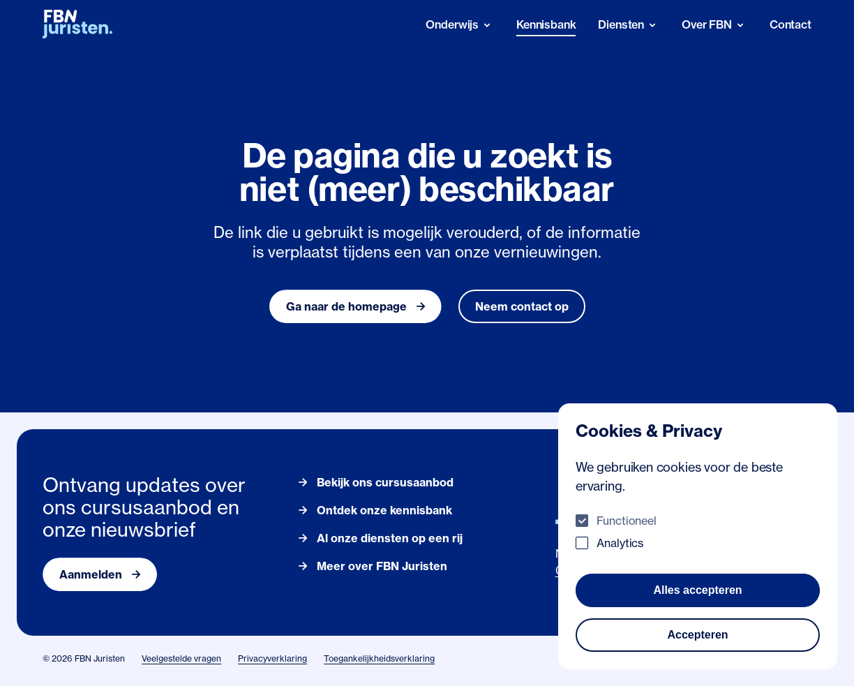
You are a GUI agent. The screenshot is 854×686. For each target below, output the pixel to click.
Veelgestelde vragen (181, 658)
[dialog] (697, 536)
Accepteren (697, 635)
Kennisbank (546, 24)
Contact (790, 24)
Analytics (620, 543)
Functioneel (627, 521)
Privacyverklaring (272, 658)
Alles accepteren (697, 590)
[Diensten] (628, 24)
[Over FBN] (714, 24)
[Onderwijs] (460, 24)
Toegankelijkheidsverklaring (379, 658)
